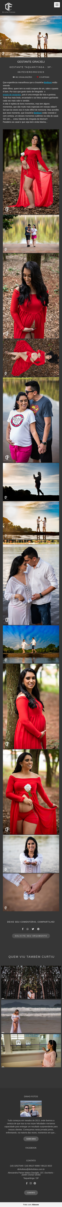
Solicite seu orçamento (31, 936)
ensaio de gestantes (12, 95)
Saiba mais (31, 1139)
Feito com (31, 1205)
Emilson (48, 82)
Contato (31, 1193)
